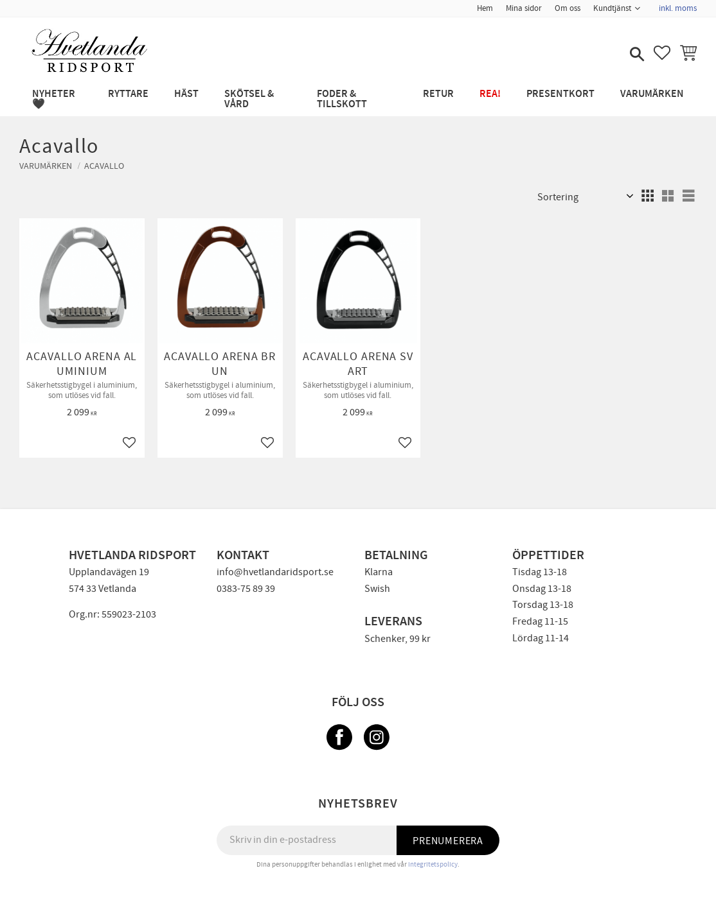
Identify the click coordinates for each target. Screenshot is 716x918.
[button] (635, 55)
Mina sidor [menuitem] (524, 8)
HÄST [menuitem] (186, 94)
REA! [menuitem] (490, 94)
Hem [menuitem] (485, 8)
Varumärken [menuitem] (652, 94)
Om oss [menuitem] (567, 8)
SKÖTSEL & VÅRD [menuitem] (249, 99)
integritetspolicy (433, 864)
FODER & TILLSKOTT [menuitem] (342, 99)
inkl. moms (678, 8)
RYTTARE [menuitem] (128, 94)
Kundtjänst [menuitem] (612, 8)
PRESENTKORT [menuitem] (560, 94)
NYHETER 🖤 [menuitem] (53, 99)
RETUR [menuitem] (438, 94)
